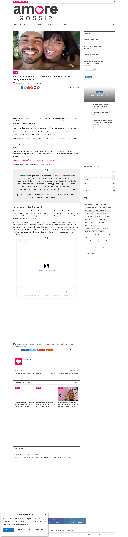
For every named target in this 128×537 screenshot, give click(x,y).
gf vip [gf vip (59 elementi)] (108, 216)
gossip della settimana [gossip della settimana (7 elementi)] (90, 222)
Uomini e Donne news (69, 344)
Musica (52, 530)
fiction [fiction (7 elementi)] (98, 216)
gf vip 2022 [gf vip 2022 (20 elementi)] (87, 219)
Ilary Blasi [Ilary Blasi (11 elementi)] (101, 231)
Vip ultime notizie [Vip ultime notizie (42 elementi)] (89, 253)
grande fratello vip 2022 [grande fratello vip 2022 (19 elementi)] (102, 228)
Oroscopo (40, 24)
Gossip (23, 24)
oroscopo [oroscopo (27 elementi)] (108, 237)
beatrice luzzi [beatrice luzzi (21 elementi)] (102, 207)
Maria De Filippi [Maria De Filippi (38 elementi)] (99, 234)
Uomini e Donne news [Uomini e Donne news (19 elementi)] (100, 250)
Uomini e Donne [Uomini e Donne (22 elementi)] (89, 250)
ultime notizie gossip (49, 344)
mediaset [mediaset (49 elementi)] (107, 234)
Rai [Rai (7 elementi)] (92, 244)
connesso (22, 454)
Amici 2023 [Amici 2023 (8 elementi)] (104, 204)
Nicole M (36, 295)
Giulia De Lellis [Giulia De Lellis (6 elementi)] (104, 219)
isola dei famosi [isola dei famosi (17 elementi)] (89, 234)
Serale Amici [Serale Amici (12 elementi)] (104, 244)
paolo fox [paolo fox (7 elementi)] (87, 244)
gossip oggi (31, 344)
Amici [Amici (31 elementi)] (97, 204)
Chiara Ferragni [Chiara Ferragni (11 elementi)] (100, 210)
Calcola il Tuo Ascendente (100, 112)
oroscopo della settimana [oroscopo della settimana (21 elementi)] (91, 241)
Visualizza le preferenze (37, 530)
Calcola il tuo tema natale (99, 96)
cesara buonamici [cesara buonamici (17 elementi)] (89, 210)
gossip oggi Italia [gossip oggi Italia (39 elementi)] (89, 225)
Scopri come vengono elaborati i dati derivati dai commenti (55, 457)
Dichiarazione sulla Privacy (28, 534)
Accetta (8, 530)
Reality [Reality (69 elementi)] (97, 244)
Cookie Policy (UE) (71, 530)
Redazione (60, 530)
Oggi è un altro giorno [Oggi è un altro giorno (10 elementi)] (98, 237)
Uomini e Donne (59, 344)
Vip (50, 24)
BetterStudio (99, 534)
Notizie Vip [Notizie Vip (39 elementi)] (87, 237)
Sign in (103, 2)
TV (32, 24)
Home (16, 24)
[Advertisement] (46, 103)
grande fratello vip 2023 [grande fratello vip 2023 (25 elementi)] (91, 231)
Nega (20, 530)
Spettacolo (87, 179)
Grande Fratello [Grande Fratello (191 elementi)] (99, 225)
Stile (57, 24)
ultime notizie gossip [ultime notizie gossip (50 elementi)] (101, 247)
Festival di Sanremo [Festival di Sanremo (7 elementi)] (90, 216)
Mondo (67, 24)
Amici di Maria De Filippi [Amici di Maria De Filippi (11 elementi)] (91, 207)
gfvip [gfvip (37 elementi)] (103, 216)
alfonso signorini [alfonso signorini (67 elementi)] (89, 204)
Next (21, 410)
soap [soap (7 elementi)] (111, 244)
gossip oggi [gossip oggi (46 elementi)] (102, 222)
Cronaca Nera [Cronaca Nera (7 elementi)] (88, 213)
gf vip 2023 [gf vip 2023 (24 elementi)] (95, 219)
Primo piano (87, 176)
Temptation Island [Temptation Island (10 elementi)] (89, 247)
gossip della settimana (22, 344)
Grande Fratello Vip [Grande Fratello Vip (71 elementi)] (89, 228)
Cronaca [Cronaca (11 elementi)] (108, 210)
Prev (17, 410)
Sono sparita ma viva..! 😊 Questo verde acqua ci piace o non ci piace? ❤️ (46, 291)
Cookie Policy (17, 534)
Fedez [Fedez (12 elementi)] (105, 213)
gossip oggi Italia (39, 344)
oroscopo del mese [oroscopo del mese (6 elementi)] (105, 241)
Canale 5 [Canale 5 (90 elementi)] (110, 207)
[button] (46, 514)
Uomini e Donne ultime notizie (20, 346)
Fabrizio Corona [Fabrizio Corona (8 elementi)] (98, 213)
